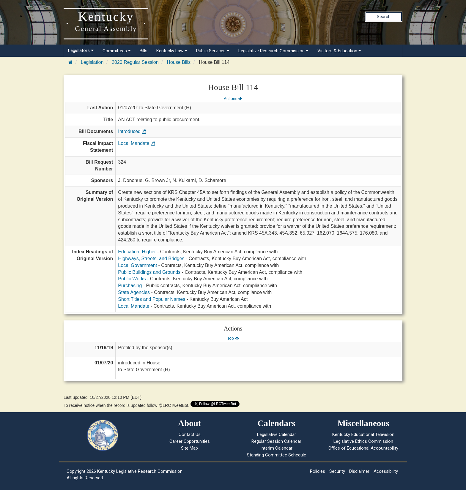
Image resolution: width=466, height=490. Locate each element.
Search (384, 16)
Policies (317, 471)
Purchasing (130, 285)
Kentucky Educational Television (363, 434)
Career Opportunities (189, 441)
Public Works (132, 278)
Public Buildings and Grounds (149, 272)
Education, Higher (137, 251)
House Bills (179, 62)
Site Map (189, 448)
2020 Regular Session (135, 62)
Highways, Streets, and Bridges (151, 258)
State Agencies (134, 292)
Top (233, 338)
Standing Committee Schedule (276, 455)
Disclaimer (359, 471)
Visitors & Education (339, 50)
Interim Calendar (276, 448)
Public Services (212, 50)
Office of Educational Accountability (363, 448)
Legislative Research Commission (273, 50)
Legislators (81, 50)
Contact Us (190, 434)
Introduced (132, 131)
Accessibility (386, 471)
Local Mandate (136, 143)
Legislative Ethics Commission (363, 441)
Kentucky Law (171, 50)
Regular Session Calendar (276, 441)
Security (337, 471)
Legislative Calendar (276, 434)
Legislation (92, 62)
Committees (117, 50)
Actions (233, 98)
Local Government (137, 265)
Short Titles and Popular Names (151, 299)
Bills (143, 50)
